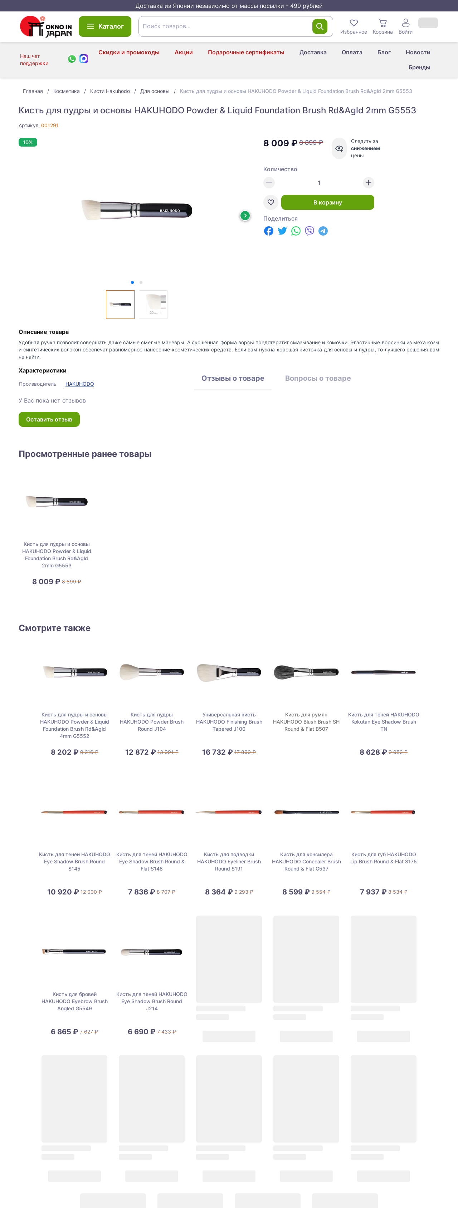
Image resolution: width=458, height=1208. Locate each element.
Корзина (383, 26)
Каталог (105, 26)
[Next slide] (245, 215)
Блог (384, 52)
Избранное (353, 26)
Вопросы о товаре (318, 378)
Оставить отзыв (49, 419)
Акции (184, 52)
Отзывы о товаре (232, 378)
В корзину (327, 202)
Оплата (352, 52)
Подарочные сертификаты (246, 52)
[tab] (132, 282)
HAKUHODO (79, 384)
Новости (418, 52)
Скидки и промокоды (129, 52)
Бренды (419, 67)
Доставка (313, 52)
